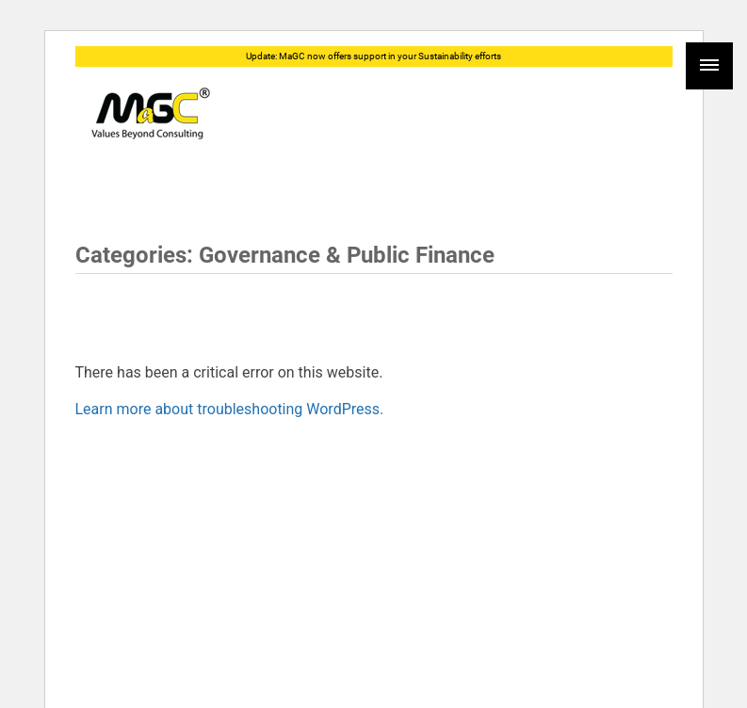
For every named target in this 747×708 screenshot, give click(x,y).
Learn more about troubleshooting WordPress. (229, 409)
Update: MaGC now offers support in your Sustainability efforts (373, 56)
